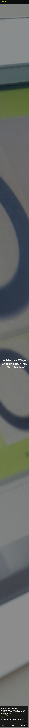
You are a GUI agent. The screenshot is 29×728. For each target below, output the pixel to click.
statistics (13, 719)
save (13, 725)
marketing (21, 719)
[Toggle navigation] (21, 2)
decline (23, 725)
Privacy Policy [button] (4, 715)
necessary (4, 719)
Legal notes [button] (4, 717)
